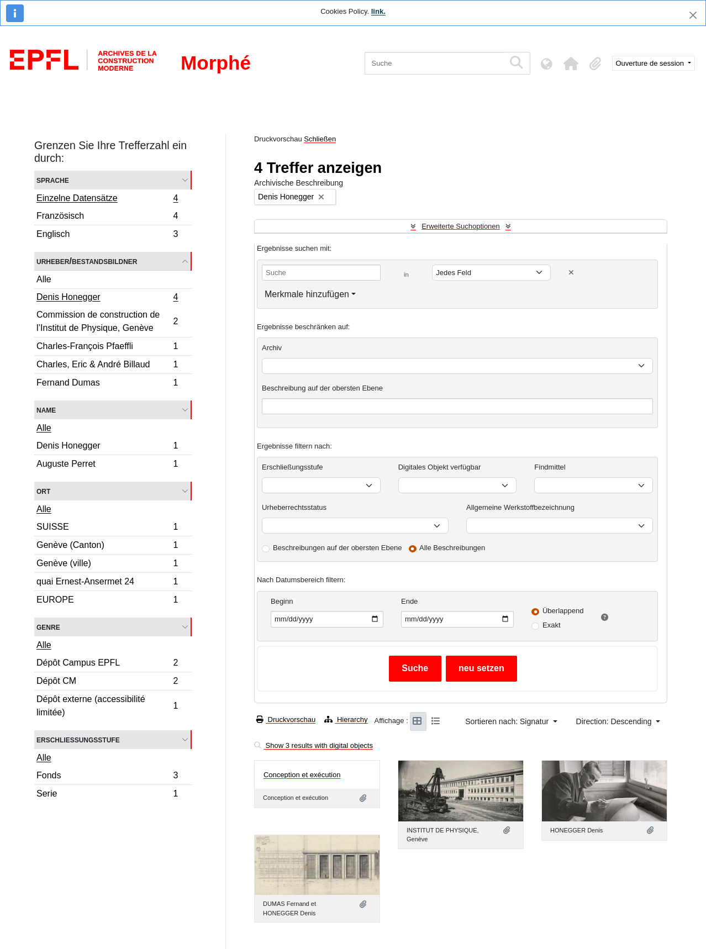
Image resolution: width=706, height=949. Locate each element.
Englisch (107, 235)
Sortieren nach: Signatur (508, 721)
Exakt (551, 625)
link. (378, 11)
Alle (43, 279)
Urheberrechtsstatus (294, 507)
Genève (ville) (107, 565)
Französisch (107, 217)
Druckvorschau (285, 719)
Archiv (272, 348)
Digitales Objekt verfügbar (439, 467)
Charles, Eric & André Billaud (107, 366)
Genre (48, 626)
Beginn (282, 601)
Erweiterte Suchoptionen (461, 226)
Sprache (52, 180)
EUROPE (107, 601)
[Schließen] (693, 15)
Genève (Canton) (107, 547)
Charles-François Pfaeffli (107, 348)
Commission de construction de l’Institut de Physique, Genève (107, 321)
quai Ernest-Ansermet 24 (107, 583)
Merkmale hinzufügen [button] (307, 294)
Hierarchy (345, 719)
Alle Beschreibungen (452, 548)
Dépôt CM (107, 682)
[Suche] (434, 63)
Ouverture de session (651, 63)
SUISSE (107, 528)
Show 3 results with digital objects (313, 745)
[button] (571, 63)
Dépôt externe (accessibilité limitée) (107, 705)
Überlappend (562, 611)
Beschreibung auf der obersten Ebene (322, 388)
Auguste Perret (107, 465)
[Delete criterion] (571, 272)
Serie (107, 795)
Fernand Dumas (107, 384)
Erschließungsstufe (78, 739)
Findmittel (549, 467)
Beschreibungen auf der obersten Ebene (337, 548)
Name (46, 409)
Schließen (320, 139)
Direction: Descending (615, 721)
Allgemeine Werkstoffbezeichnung (520, 507)
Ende (409, 601)
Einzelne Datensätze (107, 199)
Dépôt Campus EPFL (107, 664)
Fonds (107, 777)
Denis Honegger (107, 298)
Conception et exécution (302, 775)
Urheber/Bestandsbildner (87, 261)
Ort (43, 491)
